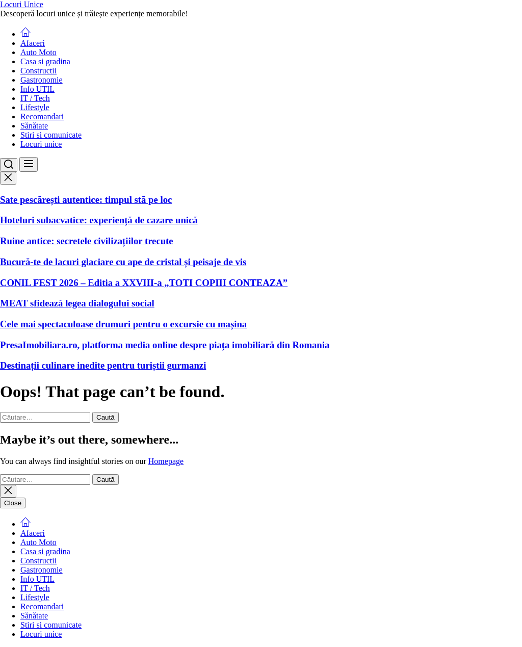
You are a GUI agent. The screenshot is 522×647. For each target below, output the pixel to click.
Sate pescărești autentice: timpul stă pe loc (86, 199)
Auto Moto (38, 52)
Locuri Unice (21, 4)
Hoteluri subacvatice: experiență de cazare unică (99, 220)
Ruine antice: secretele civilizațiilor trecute (86, 241)
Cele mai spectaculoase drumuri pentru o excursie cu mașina (123, 324)
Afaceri (32, 43)
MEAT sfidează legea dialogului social (77, 303)
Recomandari (42, 116)
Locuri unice (41, 144)
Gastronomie (41, 79)
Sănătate (34, 125)
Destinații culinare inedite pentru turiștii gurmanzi (103, 365)
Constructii (38, 70)
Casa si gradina (45, 61)
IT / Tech (35, 98)
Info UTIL (37, 89)
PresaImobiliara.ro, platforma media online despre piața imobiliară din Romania (164, 345)
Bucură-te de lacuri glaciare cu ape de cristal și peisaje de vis (123, 261)
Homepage (166, 461)
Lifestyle (34, 107)
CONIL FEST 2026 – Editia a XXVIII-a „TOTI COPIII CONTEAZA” (144, 282)
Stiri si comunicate (51, 135)
